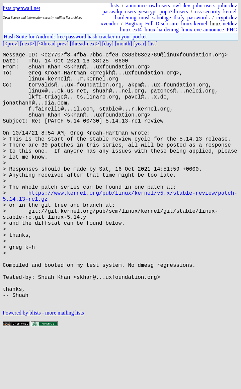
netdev (230, 23)
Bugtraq (134, 23)
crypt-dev (227, 17)
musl (144, 17)
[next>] (28, 43)
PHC (232, 29)
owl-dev (181, 5)
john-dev (227, 5)
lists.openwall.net (21, 8)
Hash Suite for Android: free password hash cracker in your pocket (75, 36)
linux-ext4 (131, 29)
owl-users (159, 5)
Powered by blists (22, 369)
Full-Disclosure (161, 23)
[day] (107, 43)
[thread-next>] (85, 43)
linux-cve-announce (202, 29)
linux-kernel (194, 23)
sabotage (161, 17)
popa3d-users (173, 11)
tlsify (179, 17)
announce (136, 5)
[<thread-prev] (52, 43)
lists (114, 5)
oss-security (207, 11)
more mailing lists (64, 369)
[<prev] (11, 43)
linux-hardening (162, 29)
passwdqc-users (119, 11)
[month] (123, 43)
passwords (198, 17)
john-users (204, 5)
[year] (140, 43)
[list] (153, 43)
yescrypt (148, 11)
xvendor (109, 23)
